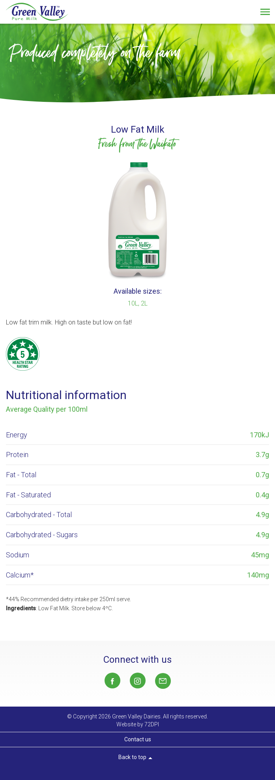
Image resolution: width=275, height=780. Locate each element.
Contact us (137, 739)
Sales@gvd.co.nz (163, 681)
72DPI (151, 724)
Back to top (136, 758)
